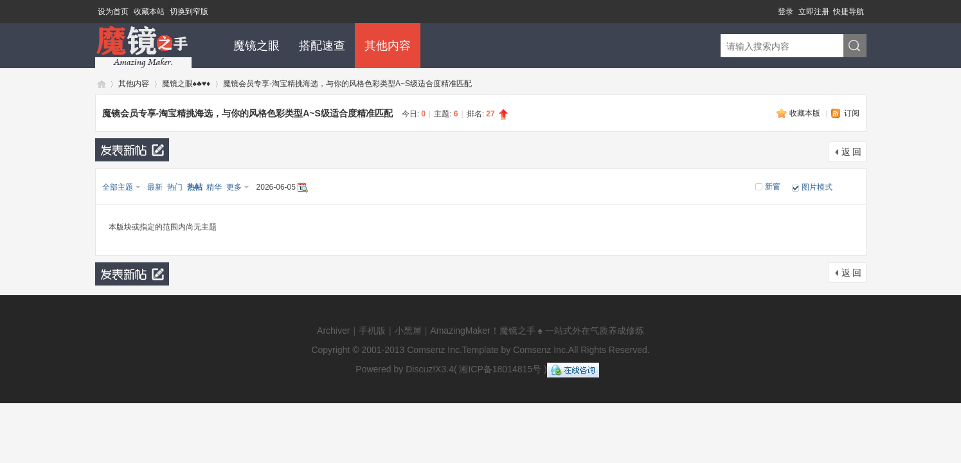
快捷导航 (848, 11)
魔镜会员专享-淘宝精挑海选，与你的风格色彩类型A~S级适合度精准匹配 (347, 83)
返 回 (851, 152)
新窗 (772, 186)
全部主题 (117, 187)
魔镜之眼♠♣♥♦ (186, 83)
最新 (155, 187)
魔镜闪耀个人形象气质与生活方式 (100, 84)
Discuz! (420, 369)
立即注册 (813, 11)
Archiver (333, 330)
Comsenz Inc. (434, 350)
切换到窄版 (189, 11)
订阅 (851, 113)
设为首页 (113, 11)
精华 (214, 187)
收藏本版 (805, 113)
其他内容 (387, 45)
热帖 (194, 187)
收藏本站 (149, 11)
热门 (175, 187)
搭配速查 (322, 45)
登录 (785, 11)
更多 (234, 187)
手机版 (372, 330)
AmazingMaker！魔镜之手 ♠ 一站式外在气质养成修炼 (537, 330)
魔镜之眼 (256, 45)
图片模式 (817, 187)
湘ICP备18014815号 (500, 369)
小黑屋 (408, 330)
